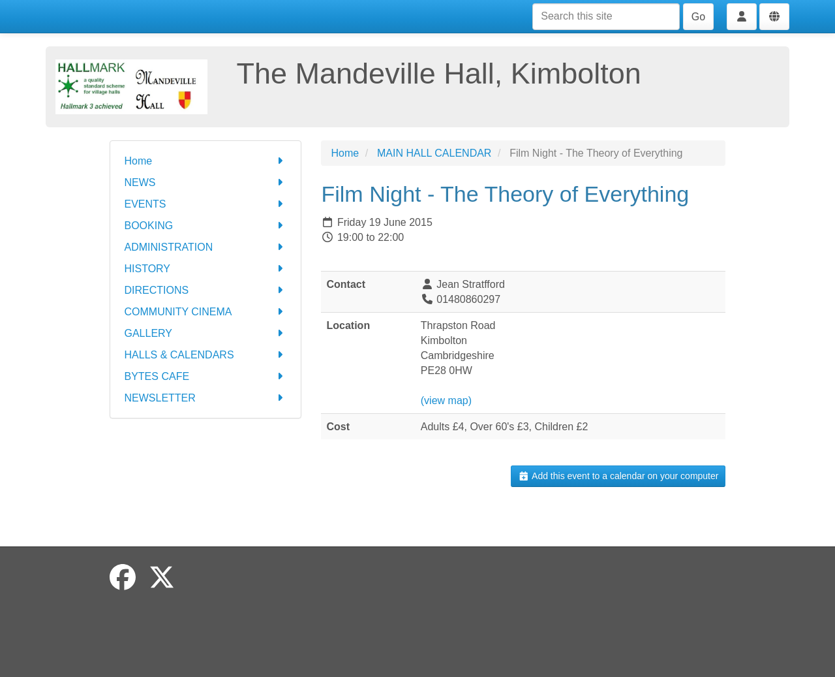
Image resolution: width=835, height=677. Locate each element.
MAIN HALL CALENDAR (434, 153)
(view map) (446, 400)
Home (206, 160)
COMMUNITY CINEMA (206, 311)
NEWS (206, 182)
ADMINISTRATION (206, 247)
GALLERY (206, 333)
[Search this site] (606, 16)
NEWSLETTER (206, 397)
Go (698, 16)
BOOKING (206, 225)
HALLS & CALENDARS (206, 354)
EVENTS (206, 204)
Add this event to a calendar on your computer (618, 476)
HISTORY (206, 268)
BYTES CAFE (206, 376)
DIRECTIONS (206, 290)
